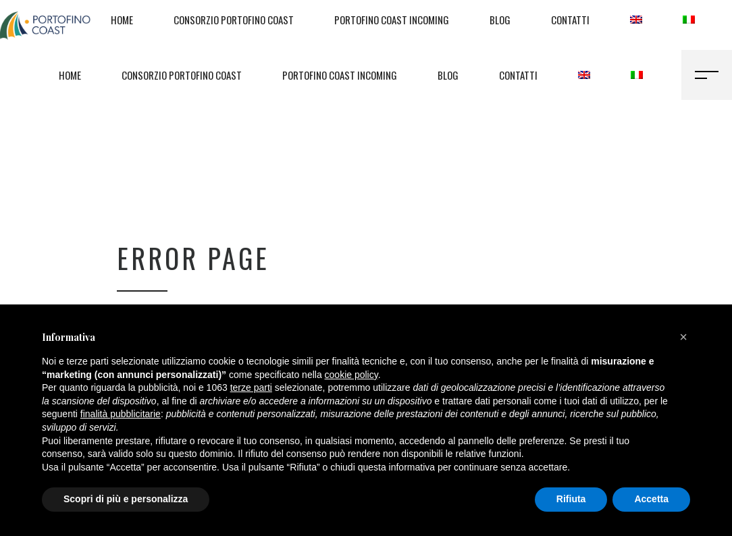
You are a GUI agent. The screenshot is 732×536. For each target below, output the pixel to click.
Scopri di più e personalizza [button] (125, 498)
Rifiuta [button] (571, 498)
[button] (683, 337)
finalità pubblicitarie (120, 413)
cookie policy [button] (351, 374)
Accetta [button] (651, 498)
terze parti (251, 387)
